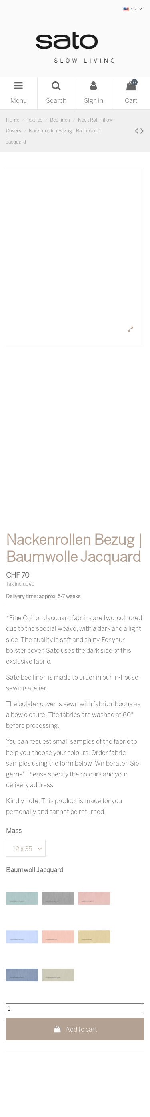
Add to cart (75, 1029)
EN (133, 8)
